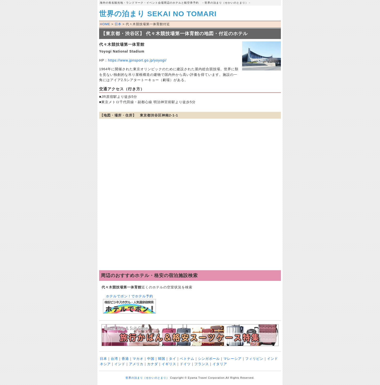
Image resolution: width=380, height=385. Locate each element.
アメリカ (136, 364)
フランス (201, 364)
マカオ (138, 359)
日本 (118, 24)
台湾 (114, 359)
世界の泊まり (157, 14)
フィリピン (254, 359)
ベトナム (187, 359)
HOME (105, 24)
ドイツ (185, 364)
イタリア (220, 364)
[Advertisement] (190, 231)
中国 (150, 359)
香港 (125, 359)
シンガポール (209, 359)
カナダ (152, 364)
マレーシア (232, 359)
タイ (172, 359)
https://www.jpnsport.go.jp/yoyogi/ (137, 60)
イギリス (169, 364)
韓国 (161, 359)
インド (119, 364)
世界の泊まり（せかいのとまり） (147, 377)
